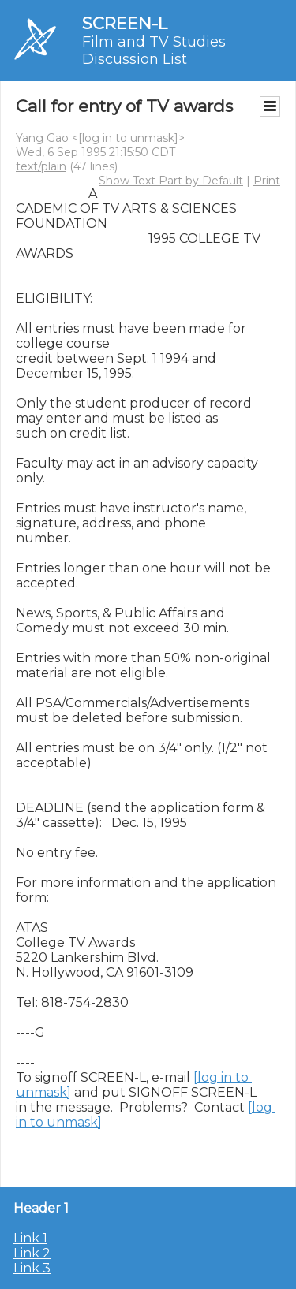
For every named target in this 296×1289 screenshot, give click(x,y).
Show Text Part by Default (171, 180)
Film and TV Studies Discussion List (154, 50)
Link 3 (32, 1268)
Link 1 (30, 1238)
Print (266, 180)
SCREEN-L (124, 23)
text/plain (41, 166)
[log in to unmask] (128, 138)
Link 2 (32, 1253)
